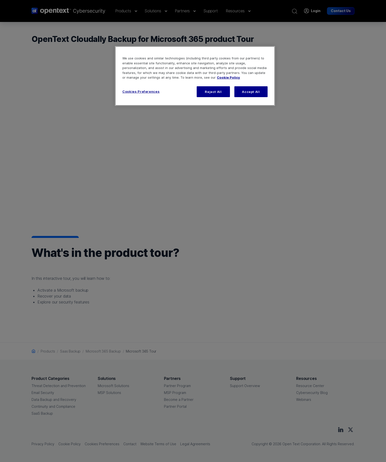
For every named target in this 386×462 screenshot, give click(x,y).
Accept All (251, 92)
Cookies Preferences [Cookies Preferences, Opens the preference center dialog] (141, 91)
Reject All (213, 92)
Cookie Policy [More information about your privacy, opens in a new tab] (228, 77)
